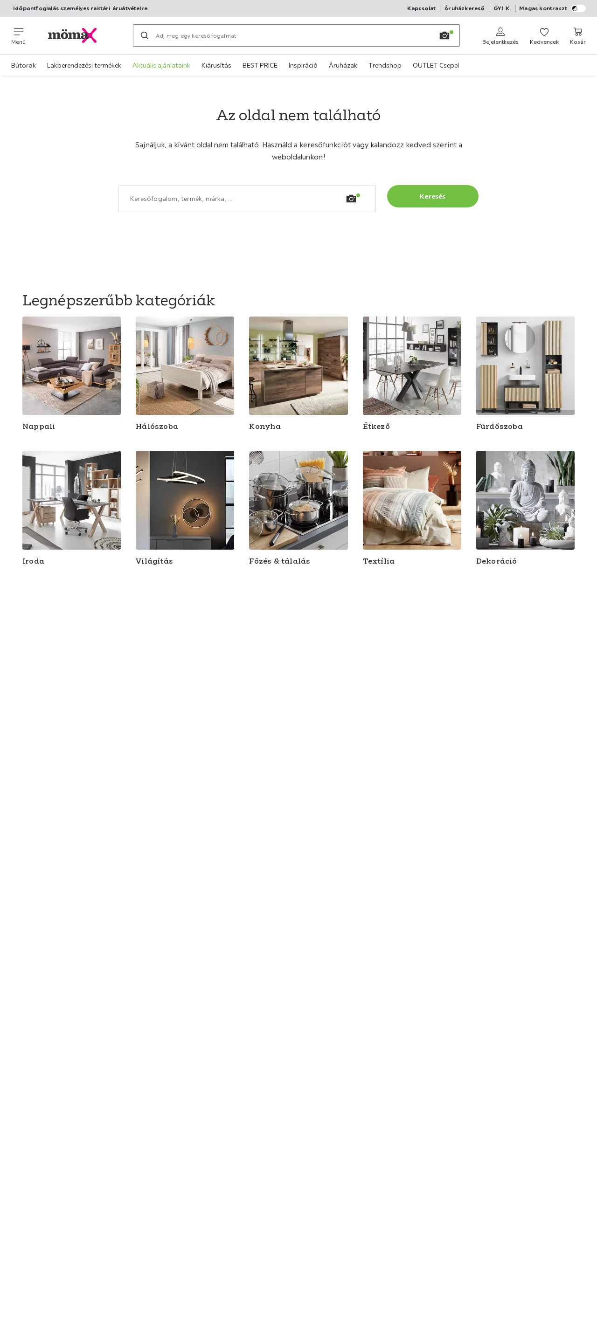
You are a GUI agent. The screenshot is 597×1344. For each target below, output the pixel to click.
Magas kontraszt (552, 8)
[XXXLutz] (79, 35)
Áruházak (343, 65)
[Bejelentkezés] (500, 35)
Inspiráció (303, 65)
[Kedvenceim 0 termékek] (544, 35)
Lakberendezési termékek (84, 65)
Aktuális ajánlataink (161, 65)
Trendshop (385, 65)
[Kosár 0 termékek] (578, 35)
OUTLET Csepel (436, 65)
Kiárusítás (216, 65)
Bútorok (23, 65)
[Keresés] (144, 35)
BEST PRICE (260, 65)
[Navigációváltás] (18, 35)
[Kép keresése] (444, 35)
